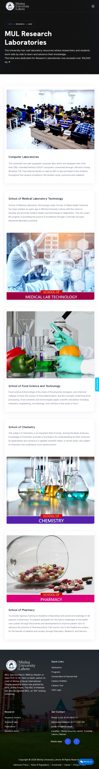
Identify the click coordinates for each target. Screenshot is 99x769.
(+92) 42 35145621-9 (67, 717)
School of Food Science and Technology (34, 386)
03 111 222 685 (77, 722)
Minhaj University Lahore (49, 759)
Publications (10, 726)
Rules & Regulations (40, 764)
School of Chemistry (22, 427)
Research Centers (13, 717)
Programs (55, 672)
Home (10, 24)
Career (67, 764)
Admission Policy (20, 764)
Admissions (56, 667)
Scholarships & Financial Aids (64, 676)
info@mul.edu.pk (65, 726)
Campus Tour (57, 685)
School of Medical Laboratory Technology (36, 198)
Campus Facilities (59, 681)
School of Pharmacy (22, 610)
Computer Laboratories (24, 157)
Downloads (57, 764)
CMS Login (56, 690)
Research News (12, 731)
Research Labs (11, 722)
